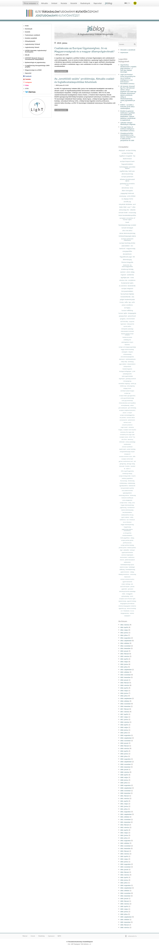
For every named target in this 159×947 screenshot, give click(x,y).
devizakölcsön (127, 254)
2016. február (124, 683)
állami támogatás (127, 190)
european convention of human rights (127, 218)
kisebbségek (132, 567)
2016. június (124, 693)
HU (125, 3)
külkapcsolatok (127, 366)
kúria (131, 188)
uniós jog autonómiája (127, 400)
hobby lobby (124, 361)
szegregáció (127, 615)
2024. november (125, 893)
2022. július (124, 838)
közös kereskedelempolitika (127, 215)
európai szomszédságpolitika (127, 415)
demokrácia (125, 188)
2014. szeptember (126, 641)
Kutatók (73, 3)
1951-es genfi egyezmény (127, 471)
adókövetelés (127, 562)
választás (132, 210)
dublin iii (128, 468)
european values (124, 437)
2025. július (124, 914)
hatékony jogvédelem (127, 478)
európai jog (127, 393)
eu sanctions (123, 285)
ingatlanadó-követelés (127, 552)
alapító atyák (122, 449)
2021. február (124, 796)
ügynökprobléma (123, 485)
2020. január (124, 769)
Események (28, 29)
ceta (132, 296)
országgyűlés (129, 593)
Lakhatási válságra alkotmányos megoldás (127, 123)
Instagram (28, 82)
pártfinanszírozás (127, 542)
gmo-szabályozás (123, 407)
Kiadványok (85, 3)
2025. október (124, 919)
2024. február (124, 872)
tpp (130, 302)
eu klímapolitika (127, 533)
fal (124, 468)
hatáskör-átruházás (127, 337)
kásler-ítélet (123, 207)
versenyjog (122, 196)
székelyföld (126, 550)
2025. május (124, 909)
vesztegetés (125, 352)
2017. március (124, 712)
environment (130, 318)
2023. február (124, 851)
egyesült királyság (131, 601)
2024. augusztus (125, 885)
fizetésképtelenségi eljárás (127, 564)
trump (122, 302)
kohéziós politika (131, 547)
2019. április (124, 751)
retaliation (131, 427)
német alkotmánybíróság (127, 233)
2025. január (124, 898)
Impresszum (124, 52)
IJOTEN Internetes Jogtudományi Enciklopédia (35, 51)
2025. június (124, 912)
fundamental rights (127, 283)
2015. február (124, 654)
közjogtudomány (125, 613)
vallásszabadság (127, 354)
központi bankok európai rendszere (127, 334)
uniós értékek (131, 196)
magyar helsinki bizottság (127, 349)
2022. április (124, 830)
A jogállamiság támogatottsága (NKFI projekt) (37, 66)
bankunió (122, 248)
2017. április (124, 714)
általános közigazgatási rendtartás (127, 606)
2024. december (125, 896)
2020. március (124, 772)
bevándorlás (131, 285)
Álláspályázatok (30, 41)
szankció (123, 272)
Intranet (33, 936)
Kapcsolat (98, 3)
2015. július (124, 667)
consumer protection (127, 424)
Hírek (27, 25)
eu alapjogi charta (127, 199)
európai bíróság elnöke (125, 476)
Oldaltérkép (41, 936)
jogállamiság (124, 171)
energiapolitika (127, 251)
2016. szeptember (126, 698)
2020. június (124, 780)
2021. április (124, 801)
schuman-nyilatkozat (127, 446)
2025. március (124, 904)
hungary (120, 429)
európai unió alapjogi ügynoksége (127, 347)
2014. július (124, 635)
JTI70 (26, 88)
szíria (133, 502)
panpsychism (123, 316)
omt (135, 461)
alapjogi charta (127, 388)
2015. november (125, 675)
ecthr (133, 302)
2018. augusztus (125, 735)
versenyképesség (125, 405)
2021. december (125, 822)
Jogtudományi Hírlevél (32, 44)
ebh (132, 584)
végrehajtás (122, 378)
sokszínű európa (124, 567)
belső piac (131, 171)
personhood (132, 316)
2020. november (125, 791)
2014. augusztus (125, 638)
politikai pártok (122, 547)
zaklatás (132, 613)
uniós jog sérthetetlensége (127, 398)
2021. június (124, 806)
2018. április (124, 725)
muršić (131, 596)
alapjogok (122, 150)
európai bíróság (131, 150)
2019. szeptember (126, 762)
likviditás (127, 466)
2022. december (125, 848)
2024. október (124, 890)
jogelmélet (124, 589)
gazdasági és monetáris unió (127, 184)
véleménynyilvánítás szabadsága (127, 591)
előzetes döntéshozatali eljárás (127, 180)
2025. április (124, 906)
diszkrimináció (127, 158)
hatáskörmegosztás (127, 369)
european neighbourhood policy (127, 410)
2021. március (124, 798)
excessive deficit (131, 417)
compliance (131, 280)
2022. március (124, 827)
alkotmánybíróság (127, 174)
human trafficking (127, 310)
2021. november (125, 819)
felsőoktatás (127, 610)
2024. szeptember (126, 888)
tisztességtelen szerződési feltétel (127, 167)
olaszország (133, 574)
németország (131, 480)
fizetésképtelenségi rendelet (127, 225)
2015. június (124, 664)
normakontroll (130, 507)
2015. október (124, 672)
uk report (129, 412)
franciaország (123, 480)
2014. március (124, 625)
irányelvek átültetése (125, 204)
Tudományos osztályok (32, 35)
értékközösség (123, 483)
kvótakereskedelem (127, 535)
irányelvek (131, 321)
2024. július (124, 883)
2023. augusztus (125, 864)
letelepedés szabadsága (127, 328)
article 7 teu (132, 437)
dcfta (134, 456)
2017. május (124, 717)
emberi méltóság (126, 584)
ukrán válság (130, 272)
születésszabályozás (131, 359)
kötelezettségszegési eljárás (127, 236)
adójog (132, 538)
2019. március (124, 748)
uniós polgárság (131, 386)
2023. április (124, 856)
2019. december (125, 767)
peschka (132, 586)
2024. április (124, 877)
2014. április (124, 627)
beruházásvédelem (127, 512)
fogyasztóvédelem (127, 164)
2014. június (124, 633)
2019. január (124, 743)
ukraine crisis (123, 280)
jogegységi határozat (127, 193)
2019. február (124, 746)
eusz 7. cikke (131, 207)
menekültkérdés (125, 296)
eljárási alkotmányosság (127, 510)
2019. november (125, 764)
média (123, 593)
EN (129, 3)
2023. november (125, 867)
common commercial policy (127, 579)
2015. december (125, 677)
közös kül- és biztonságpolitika (127, 265)
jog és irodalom (125, 517)
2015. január (124, 651)
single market (124, 427)
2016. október (124, 701)
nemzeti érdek (123, 212)
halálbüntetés (127, 444)
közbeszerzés (132, 485)
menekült (132, 466)
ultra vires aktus (127, 230)
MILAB (27, 55)
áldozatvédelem (131, 364)
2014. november (125, 646)
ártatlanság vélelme (124, 495)
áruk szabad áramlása (127, 490)
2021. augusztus (125, 812)
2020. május (124, 777)
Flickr (27, 85)
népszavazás (127, 576)
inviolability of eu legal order (127, 434)
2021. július (124, 809)
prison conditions (127, 305)
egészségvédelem (127, 493)
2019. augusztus (125, 759)
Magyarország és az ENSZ (33, 70)
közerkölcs (127, 344)
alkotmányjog (127, 259)
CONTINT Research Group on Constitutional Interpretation (34, 58)
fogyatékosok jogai (126, 256)
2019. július (124, 756)
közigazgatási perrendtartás (127, 603)
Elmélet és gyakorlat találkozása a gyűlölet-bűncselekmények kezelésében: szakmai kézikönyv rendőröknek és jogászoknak (127, 115)
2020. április (124, 775)
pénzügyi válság (131, 463)
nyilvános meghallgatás (127, 555)
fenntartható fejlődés (127, 294)
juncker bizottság (131, 449)
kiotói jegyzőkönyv (125, 538)
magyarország (130, 248)
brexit (127, 222)
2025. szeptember (126, 917)
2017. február (124, 709)
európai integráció (127, 288)
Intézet (54, 3)
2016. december (125, 706)
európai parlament (127, 176)
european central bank (127, 459)
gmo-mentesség (132, 407)
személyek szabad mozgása (127, 390)
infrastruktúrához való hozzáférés (127, 403)
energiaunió (127, 454)
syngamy (123, 318)
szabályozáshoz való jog (127, 514)
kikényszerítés (130, 324)
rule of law (124, 439)
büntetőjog (131, 361)
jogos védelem (122, 364)
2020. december (125, 793)
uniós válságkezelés (127, 500)
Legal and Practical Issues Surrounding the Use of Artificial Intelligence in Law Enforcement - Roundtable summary (127, 79)
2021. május (124, 804)
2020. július (124, 783)
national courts (127, 422)
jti (108, 3)
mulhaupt (132, 550)
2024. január (124, 869)
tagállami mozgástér (125, 156)
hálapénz (130, 352)
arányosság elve (124, 210)
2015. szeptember (126, 669)
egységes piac (125, 277)
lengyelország (127, 527)
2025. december (125, 922)
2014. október (124, 643)
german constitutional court (126, 461)
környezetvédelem (127, 291)
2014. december (125, 648)
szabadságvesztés (127, 373)
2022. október (124, 843)
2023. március (124, 854)
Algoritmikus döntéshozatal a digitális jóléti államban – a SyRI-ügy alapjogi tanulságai (128, 68)
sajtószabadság (125, 596)
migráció (123, 274)
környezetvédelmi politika (127, 488)
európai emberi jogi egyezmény (127, 395)
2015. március (124, 656)
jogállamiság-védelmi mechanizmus (127, 530)
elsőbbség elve (127, 339)
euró (134, 204)
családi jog (133, 383)
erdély (131, 517)
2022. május (124, 833)
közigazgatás (132, 313)
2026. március (124, 927)
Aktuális (44, 3)
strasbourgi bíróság (127, 269)
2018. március (124, 722)
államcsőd (121, 466)
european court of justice (129, 429)
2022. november (125, 846)
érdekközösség (131, 483)
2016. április (124, 688)
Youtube (28, 79)
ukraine (124, 412)
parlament (130, 589)
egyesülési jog (122, 608)
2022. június (124, 835)
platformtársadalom (130, 559)
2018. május (124, 727)
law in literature (131, 519)
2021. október (124, 817)
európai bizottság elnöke (127, 243)
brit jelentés (123, 417)
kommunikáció (123, 557)
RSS (59, 936)
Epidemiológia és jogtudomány (35, 62)
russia (132, 277)
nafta (126, 302)
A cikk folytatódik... (61, 71)
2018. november (125, 741)
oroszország (132, 212)
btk (134, 256)
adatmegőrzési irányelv (127, 342)
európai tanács (123, 502)
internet (122, 559)
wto (132, 245)
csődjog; (132, 572)
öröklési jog (123, 386)
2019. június (124, 754)
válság (129, 502)
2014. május (124, 630)
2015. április (124, 659)
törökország (133, 495)
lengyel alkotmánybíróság (127, 505)
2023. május (124, 859)
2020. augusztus (125, 785)
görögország (123, 463)
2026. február (124, 925)
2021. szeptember (126, 814)
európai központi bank (127, 161)
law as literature (127, 522)
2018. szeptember (126, 738)
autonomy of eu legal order (127, 432)
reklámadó (122, 442)
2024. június (124, 880)
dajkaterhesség (122, 601)
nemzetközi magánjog (124, 383)
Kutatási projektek (31, 38)
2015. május (124, 662)
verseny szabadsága (130, 442)
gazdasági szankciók (131, 378)
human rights (123, 313)
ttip (134, 156)
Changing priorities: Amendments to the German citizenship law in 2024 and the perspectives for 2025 (127, 136)
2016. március (124, 685)
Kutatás (64, 3)
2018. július (124, 733)
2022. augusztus (125, 840)
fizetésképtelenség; (130, 569)
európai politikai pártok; (127, 540)
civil (122, 610)
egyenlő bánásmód (127, 581)
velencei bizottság (131, 608)
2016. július (124, 696)
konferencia (123, 519)
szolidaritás (130, 274)
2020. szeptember (126, 788)
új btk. (133, 371)
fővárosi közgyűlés (127, 262)
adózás (132, 405)
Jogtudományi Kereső (32, 47)
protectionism (131, 420)
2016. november (125, 704)
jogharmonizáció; (125, 572)
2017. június (124, 719)
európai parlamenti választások (127, 239)
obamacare (122, 359)
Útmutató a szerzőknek (127, 50)
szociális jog (127, 201)
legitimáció (123, 324)
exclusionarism (123, 420)
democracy (130, 439)
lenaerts (133, 476)
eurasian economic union (125, 456)
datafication (131, 557)
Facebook (28, 76)
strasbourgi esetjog (127, 473)
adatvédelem (125, 245)
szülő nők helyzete (125, 586)
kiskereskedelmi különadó (127, 331)
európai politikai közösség (127, 545)
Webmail (25, 936)
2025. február (124, 901)
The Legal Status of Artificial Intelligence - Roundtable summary (127, 129)
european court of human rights (127, 598)
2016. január (124, 680)
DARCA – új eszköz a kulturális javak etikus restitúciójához (127, 106)
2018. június (124, 730)
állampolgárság (127, 381)
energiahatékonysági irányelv (127, 451)
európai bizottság (127, 153)
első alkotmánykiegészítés (127, 356)
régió (121, 550)
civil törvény (124, 321)
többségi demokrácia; (124, 574)
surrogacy (127, 307)
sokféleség (122, 569)
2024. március (124, 875)
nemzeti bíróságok (127, 228)
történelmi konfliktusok (127, 497)
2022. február (124, 825)
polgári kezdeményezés (127, 299)
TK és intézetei (30, 3)
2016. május (124, 691)
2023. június (124, 862)
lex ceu (132, 610)
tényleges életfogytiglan (125, 371)
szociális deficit (127, 326)
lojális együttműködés (127, 376)
